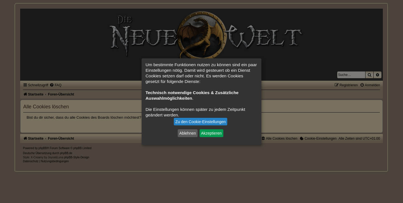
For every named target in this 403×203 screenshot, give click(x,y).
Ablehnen (187, 133)
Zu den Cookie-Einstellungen (200, 122)
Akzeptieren (211, 133)
